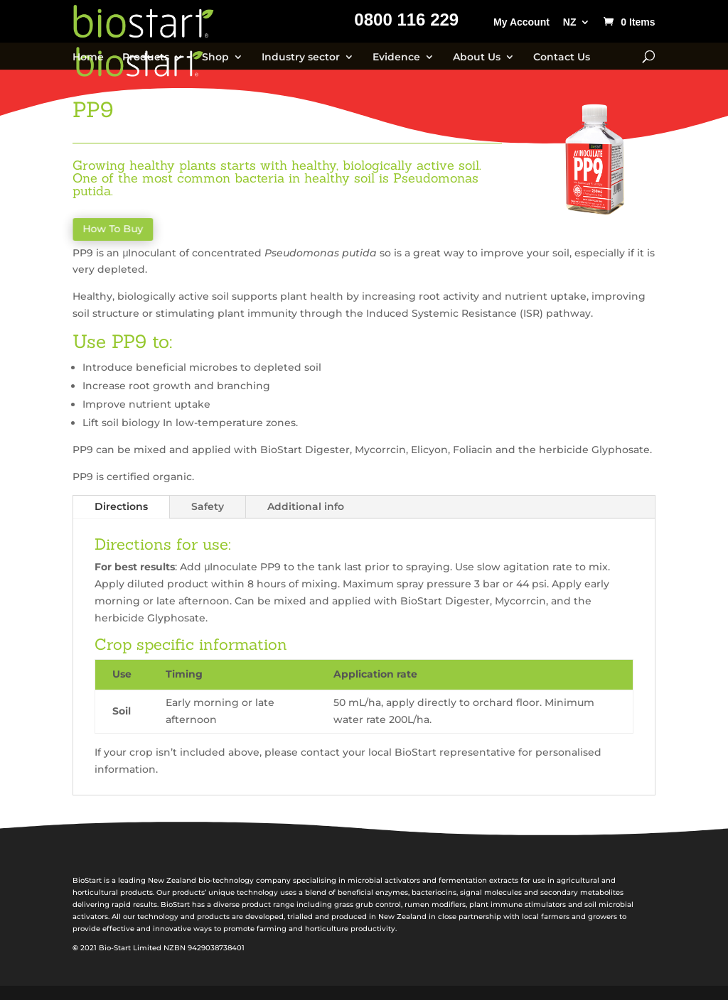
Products (145, 57)
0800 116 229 (406, 22)
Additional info (305, 506)
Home (88, 57)
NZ (570, 22)
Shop (215, 57)
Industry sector (301, 57)
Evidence (396, 57)
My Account (521, 22)
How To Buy (115, 229)
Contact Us (561, 57)
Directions (121, 506)
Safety (207, 506)
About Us (476, 57)
